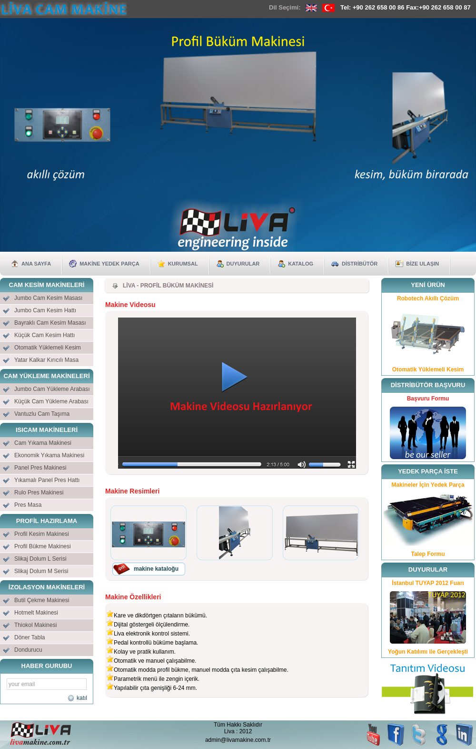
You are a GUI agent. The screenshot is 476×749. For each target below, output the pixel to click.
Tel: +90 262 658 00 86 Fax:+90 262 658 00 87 (405, 7)
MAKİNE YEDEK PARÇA (109, 264)
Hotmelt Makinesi (36, 612)
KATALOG (300, 264)
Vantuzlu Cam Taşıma (41, 413)
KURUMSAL (183, 264)
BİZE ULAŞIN (422, 264)
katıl (81, 698)
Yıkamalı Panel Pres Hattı (46, 480)
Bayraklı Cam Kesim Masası (50, 322)
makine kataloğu (156, 568)
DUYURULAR (243, 264)
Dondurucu (28, 649)
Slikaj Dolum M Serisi (41, 571)
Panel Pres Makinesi (40, 467)
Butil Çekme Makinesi (41, 600)
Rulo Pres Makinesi (38, 492)
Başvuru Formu (428, 398)
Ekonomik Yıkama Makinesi (49, 455)
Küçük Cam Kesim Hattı (44, 335)
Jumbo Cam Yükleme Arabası (52, 389)
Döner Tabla (29, 637)
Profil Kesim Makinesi (41, 534)
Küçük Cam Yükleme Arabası (51, 401)
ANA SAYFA (36, 264)
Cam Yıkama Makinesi (42, 443)
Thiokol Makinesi (35, 625)
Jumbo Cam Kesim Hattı (45, 310)
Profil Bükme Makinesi (42, 546)
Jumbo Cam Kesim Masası (48, 298)
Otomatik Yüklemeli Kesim (47, 347)
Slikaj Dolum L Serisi (40, 558)
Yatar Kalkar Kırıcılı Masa (46, 360)
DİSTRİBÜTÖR (359, 264)
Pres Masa (27, 505)
